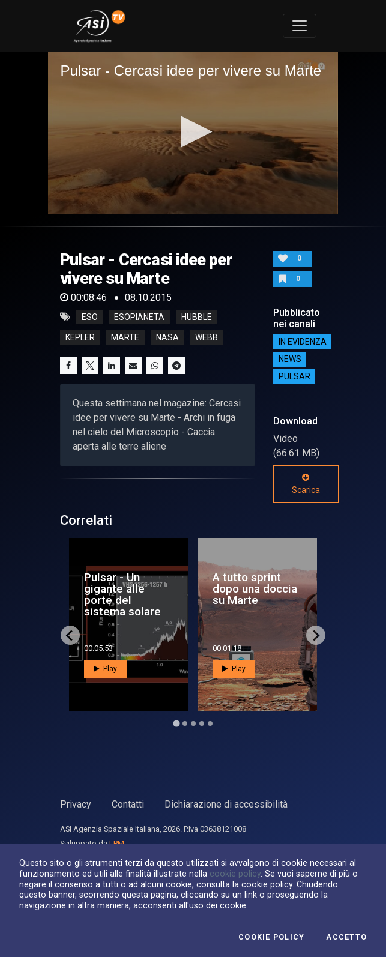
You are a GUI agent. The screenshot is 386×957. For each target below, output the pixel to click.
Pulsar (294, 376)
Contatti (128, 804)
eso (90, 317)
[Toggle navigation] (299, 26)
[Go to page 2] (184, 723)
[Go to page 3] (193, 723)
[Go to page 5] (210, 723)
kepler (80, 337)
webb (206, 337)
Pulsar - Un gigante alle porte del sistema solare (122, 594)
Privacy (75, 804)
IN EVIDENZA (303, 341)
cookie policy (235, 873)
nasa (167, 337)
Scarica (306, 484)
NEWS (290, 359)
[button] (193, 132)
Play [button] (105, 669)
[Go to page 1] (176, 723)
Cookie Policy (271, 937)
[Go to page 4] (201, 723)
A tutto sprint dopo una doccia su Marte (255, 588)
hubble (196, 317)
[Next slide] (315, 635)
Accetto (346, 937)
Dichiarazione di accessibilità (226, 804)
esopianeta (139, 317)
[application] (192, 133)
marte (125, 337)
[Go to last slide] (70, 635)
